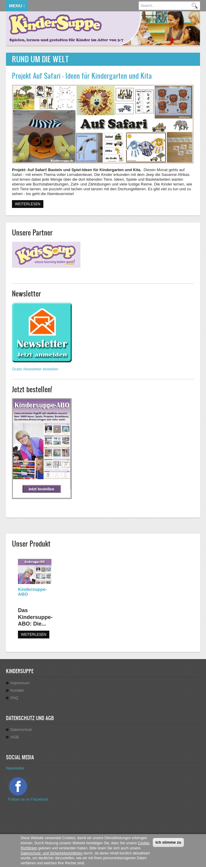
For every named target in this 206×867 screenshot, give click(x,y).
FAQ (14, 698)
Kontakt (17, 690)
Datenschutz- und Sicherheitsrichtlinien (52, 856)
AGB (14, 737)
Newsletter (15, 768)
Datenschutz (21, 729)
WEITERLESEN (33, 634)
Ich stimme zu (168, 845)
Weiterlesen (29, 203)
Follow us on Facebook (28, 799)
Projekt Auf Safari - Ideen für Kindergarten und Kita (82, 75)
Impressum (20, 683)
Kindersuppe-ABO (32, 592)
